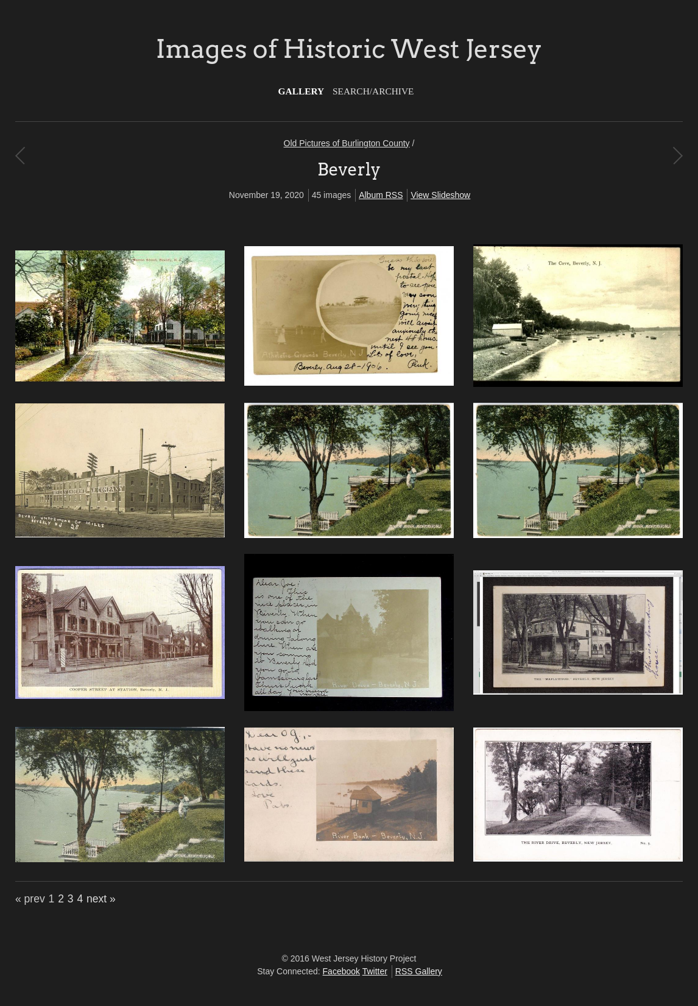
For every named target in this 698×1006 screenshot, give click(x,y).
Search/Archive (373, 91)
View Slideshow (440, 195)
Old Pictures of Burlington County (347, 143)
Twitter (374, 971)
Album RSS (381, 195)
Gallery (301, 91)
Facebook (341, 971)
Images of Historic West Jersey (349, 49)
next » (101, 899)
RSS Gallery (418, 971)
